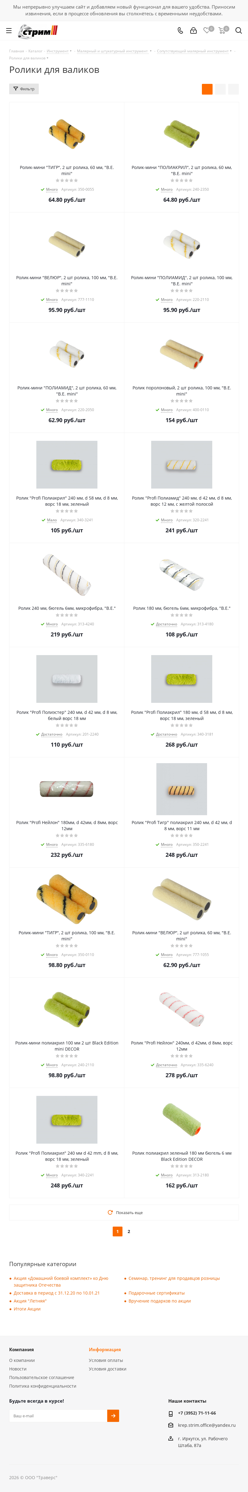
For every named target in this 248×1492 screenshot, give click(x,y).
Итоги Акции (27, 1309)
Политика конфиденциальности (42, 1386)
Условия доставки (107, 1369)
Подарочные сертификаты (157, 1293)
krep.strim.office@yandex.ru (207, 1425)
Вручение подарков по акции (160, 1301)
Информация (105, 1349)
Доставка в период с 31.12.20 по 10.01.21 (57, 1293)
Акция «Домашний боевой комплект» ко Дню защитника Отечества (61, 1281)
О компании (22, 1360)
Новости (18, 1369)
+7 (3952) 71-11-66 (197, 1413)
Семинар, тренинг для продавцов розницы (174, 1278)
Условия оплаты (106, 1360)
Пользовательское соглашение (41, 1377)
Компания (21, 1349)
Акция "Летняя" (30, 1301)
